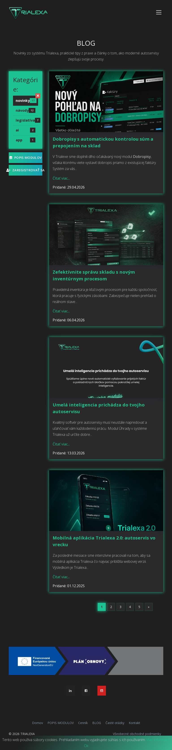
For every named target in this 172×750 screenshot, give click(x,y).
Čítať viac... (61, 178)
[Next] (149, 607)
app (25, 140)
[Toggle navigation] (159, 12)
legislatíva (27, 120)
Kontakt (134, 723)
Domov (37, 723)
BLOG (96, 723)
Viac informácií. (158, 739)
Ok (86, 745)
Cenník (83, 723)
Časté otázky (114, 723)
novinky (26, 100)
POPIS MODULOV (25, 157)
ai (25, 130)
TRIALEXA (27, 734)
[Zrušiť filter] (37, 95)
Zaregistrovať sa (25, 170)
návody (25, 110)
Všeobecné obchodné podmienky (137, 734)
